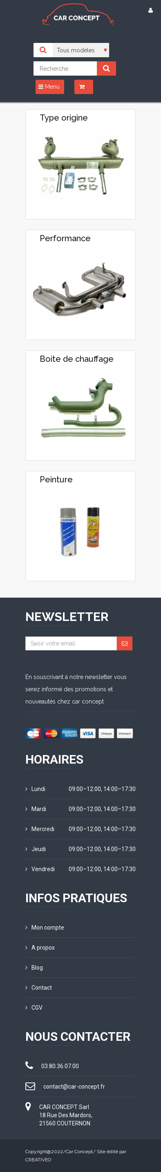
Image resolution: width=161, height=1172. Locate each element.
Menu (49, 86)
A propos (40, 947)
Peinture (56, 479)
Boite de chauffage (77, 359)
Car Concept (79, 1151)
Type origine (64, 118)
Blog (34, 967)
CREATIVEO (38, 1160)
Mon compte (44, 927)
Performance (65, 238)
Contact (38, 987)
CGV (33, 1007)
